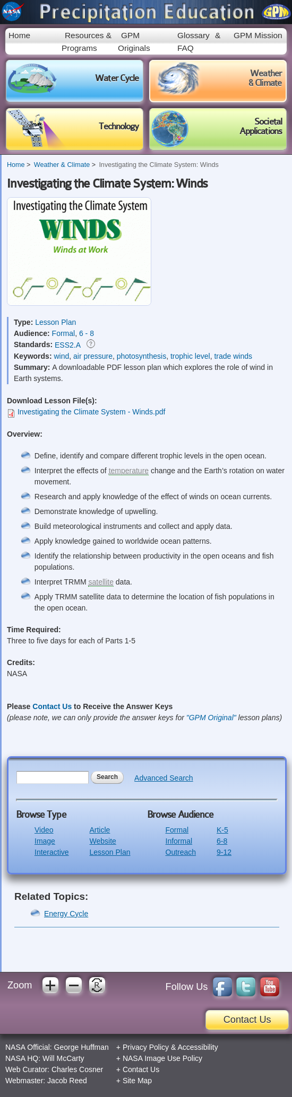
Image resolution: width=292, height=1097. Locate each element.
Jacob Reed (67, 1080)
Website (102, 841)
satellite (100, 582)
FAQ (185, 47)
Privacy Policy (146, 1047)
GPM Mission (258, 35)
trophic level (190, 356)
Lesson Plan (55, 322)
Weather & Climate (62, 165)
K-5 (222, 830)
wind (61, 356)
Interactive (52, 852)
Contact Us (52, 706)
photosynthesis (141, 356)
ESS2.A (67, 345)
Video (44, 830)
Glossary (193, 35)
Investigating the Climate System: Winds (158, 165)
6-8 (222, 841)
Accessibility (197, 1047)
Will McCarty (63, 1058)
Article (99, 830)
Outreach (181, 852)
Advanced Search (163, 778)
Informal (179, 841)
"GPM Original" (211, 717)
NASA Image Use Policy (162, 1058)
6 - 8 (86, 333)
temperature (129, 470)
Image (45, 841)
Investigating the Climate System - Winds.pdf (92, 412)
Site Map (137, 1080)
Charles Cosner (77, 1069)
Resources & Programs (86, 41)
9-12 (224, 852)
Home (19, 35)
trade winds (233, 356)
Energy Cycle (66, 913)
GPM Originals (134, 41)
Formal (63, 333)
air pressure (93, 356)
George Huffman (81, 1047)
